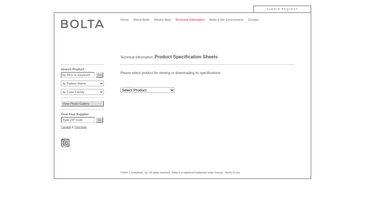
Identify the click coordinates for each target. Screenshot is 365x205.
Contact (253, 19)
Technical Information (190, 19)
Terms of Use (232, 172)
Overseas (80, 127)
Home (124, 19)
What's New (162, 19)
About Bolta (141, 19)
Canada (66, 127)
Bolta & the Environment (227, 19)
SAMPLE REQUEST (282, 9)
